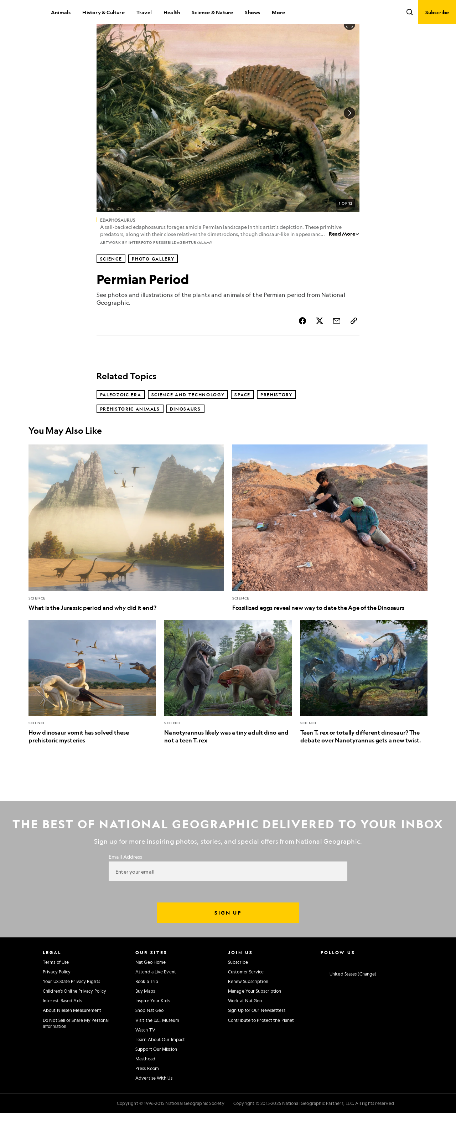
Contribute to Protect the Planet (261, 1044)
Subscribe (238, 986)
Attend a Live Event (155, 996)
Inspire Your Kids (152, 1025)
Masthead (145, 1083)
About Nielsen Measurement (72, 1034)
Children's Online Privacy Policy (74, 1015)
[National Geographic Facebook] (337, 985)
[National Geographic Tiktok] (393, 985)
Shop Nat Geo (149, 1034)
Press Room (147, 1092)
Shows (252, 12)
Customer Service (246, 996)
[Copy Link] (353, 345)
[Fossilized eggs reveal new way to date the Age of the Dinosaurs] (330, 552)
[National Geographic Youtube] (365, 985)
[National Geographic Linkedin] (379, 985)
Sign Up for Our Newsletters (256, 1034)
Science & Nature (212, 12)
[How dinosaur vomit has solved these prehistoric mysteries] (92, 706)
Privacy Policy (57, 996)
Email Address (125, 881)
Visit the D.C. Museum (157, 1044)
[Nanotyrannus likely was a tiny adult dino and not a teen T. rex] (227, 706)
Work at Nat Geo (245, 1025)
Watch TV (145, 1054)
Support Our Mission (156, 1073)
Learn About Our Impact (160, 1063)
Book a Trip (146, 1005)
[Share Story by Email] (336, 345)
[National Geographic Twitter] (351, 985)
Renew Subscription (248, 1005)
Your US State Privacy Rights (71, 1005)
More (278, 12)
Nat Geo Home (150, 986)
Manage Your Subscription (254, 1015)
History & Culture (103, 12)
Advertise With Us (153, 1102)
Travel (144, 12)
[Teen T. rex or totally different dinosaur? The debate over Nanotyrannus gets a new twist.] (364, 706)
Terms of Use (56, 986)
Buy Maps (145, 1015)
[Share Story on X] (319, 345)
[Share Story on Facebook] (302, 345)
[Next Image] (349, 137)
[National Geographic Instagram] (323, 985)
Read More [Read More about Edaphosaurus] (344, 257)
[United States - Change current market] (348, 998)
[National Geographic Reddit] (407, 985)
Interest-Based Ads (62, 1025)
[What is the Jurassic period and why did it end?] (126, 552)
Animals (61, 12)
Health (172, 12)
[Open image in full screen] (349, 48)
